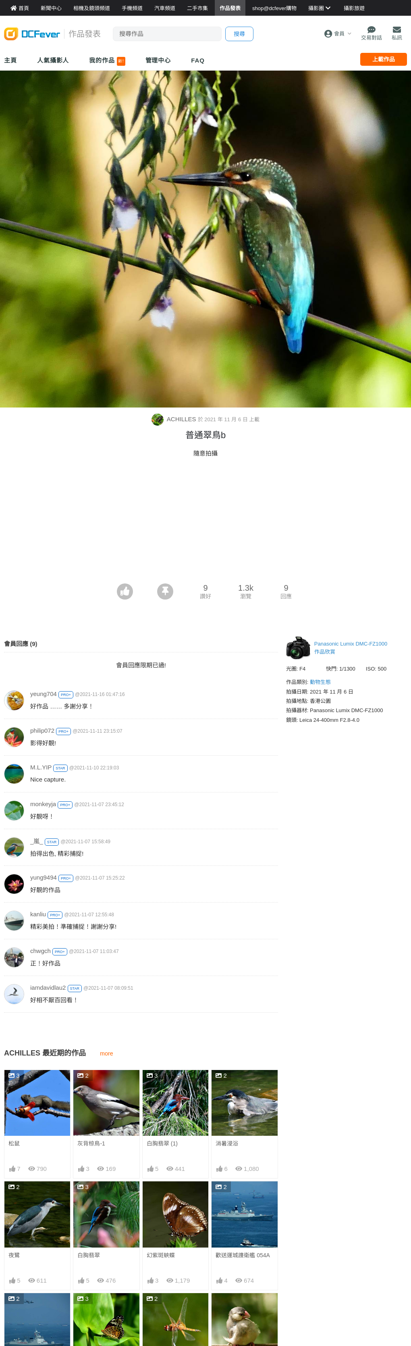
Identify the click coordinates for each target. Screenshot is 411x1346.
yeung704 (43, 693)
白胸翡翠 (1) (162, 1143)
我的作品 (107, 61)
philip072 (42, 730)
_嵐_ (36, 841)
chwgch (40, 950)
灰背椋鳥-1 (91, 1143)
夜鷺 (14, 1255)
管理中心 (158, 60)
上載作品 (383, 59)
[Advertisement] (205, 522)
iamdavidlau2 (48, 987)
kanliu (38, 914)
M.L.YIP (41, 767)
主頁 (10, 60)
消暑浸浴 (227, 1143)
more (106, 1053)
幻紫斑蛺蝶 (161, 1255)
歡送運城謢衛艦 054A (243, 1255)
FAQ (198, 60)
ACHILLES (175, 419)
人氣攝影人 (53, 60)
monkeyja (43, 803)
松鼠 (14, 1143)
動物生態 (320, 682)
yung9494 (43, 877)
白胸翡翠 (88, 1255)
